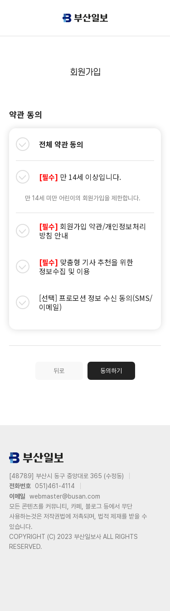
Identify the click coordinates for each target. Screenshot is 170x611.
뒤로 (58, 370)
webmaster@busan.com (64, 496)
